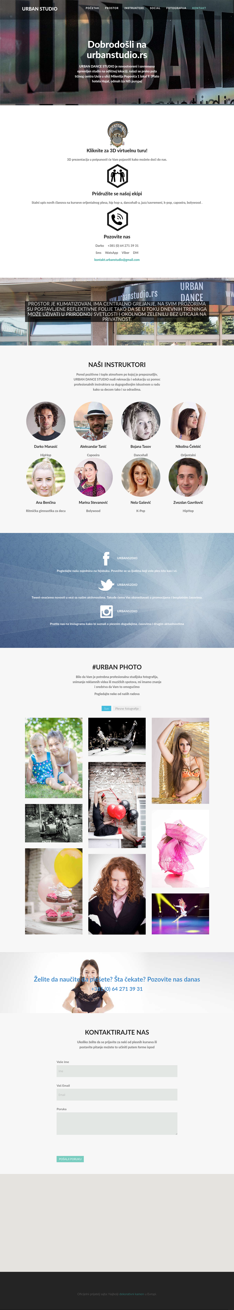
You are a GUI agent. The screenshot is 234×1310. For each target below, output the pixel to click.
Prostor (111, 8)
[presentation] (86, 1145)
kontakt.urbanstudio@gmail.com (117, 259)
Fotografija (176, 8)
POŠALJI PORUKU (70, 1159)
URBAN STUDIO (40, 2)
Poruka (61, 1109)
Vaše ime (63, 1062)
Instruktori (134, 8)
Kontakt (199, 8)
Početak (92, 8)
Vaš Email (63, 1085)
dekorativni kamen (131, 1294)
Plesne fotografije (127, 708)
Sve (106, 708)
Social (155, 8)
